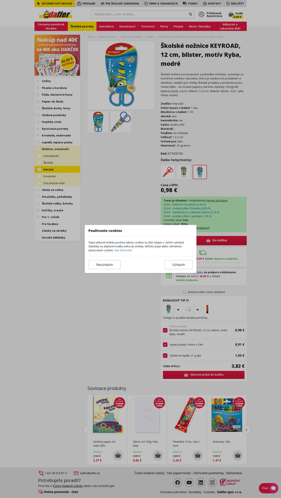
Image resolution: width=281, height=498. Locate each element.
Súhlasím (178, 265)
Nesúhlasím (104, 265)
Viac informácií (123, 250)
